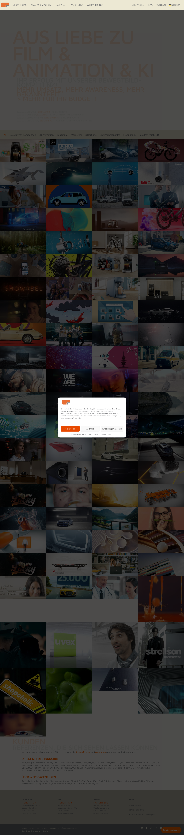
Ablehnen (90, 429)
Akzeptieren (70, 429)
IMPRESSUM (106, 434)
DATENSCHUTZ (94, 434)
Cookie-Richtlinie (79, 434)
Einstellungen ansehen (112, 429)
